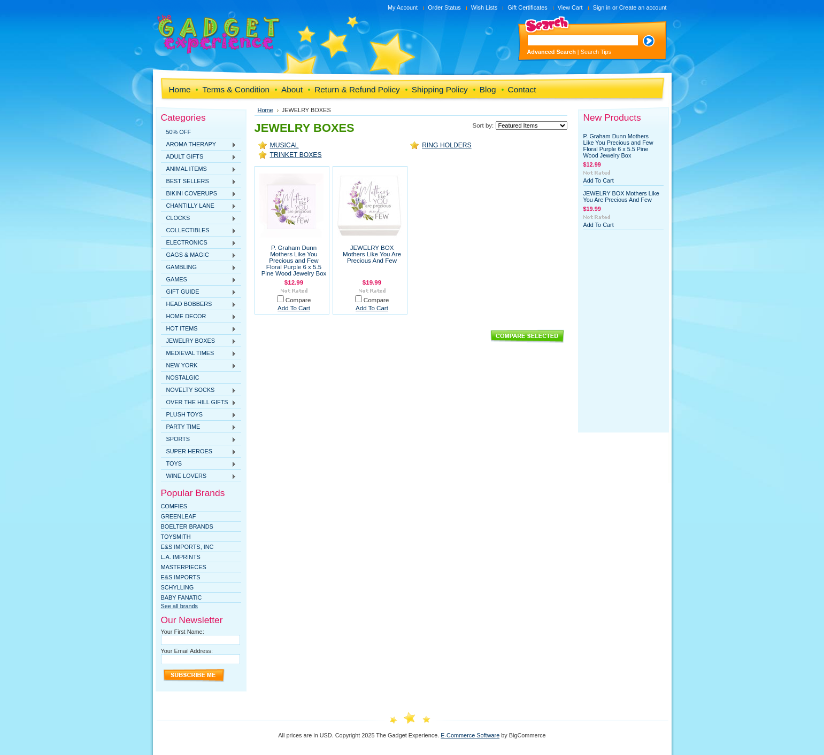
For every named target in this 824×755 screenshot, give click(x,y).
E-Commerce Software (470, 735)
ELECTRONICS (199, 243)
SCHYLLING (177, 587)
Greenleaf (178, 516)
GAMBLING (199, 267)
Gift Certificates (527, 7)
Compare (298, 300)
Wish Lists (484, 7)
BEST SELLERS (199, 181)
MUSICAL (284, 145)
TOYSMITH (176, 536)
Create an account (643, 7)
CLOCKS (199, 218)
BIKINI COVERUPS (199, 194)
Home (265, 110)
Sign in (602, 7)
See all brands (179, 606)
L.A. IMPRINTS (181, 557)
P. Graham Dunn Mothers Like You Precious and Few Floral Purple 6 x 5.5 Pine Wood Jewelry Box (294, 261)
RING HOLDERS (447, 145)
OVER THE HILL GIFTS (199, 402)
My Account (403, 7)
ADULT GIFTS (199, 157)
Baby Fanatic (181, 597)
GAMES (199, 280)
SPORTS (199, 439)
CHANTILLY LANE (199, 206)
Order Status (444, 7)
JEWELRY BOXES (199, 341)
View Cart (570, 7)
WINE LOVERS (199, 476)
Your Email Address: (187, 651)
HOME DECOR (199, 316)
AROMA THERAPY (199, 144)
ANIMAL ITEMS (199, 169)
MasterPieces (183, 567)
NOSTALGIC (182, 377)
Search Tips (596, 52)
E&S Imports (181, 577)
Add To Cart (294, 308)
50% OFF (178, 132)
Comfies (174, 506)
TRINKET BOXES (296, 155)
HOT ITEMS (199, 329)
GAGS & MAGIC (199, 255)
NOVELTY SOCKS (199, 390)
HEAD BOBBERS (199, 304)
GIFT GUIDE (199, 292)
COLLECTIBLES (199, 230)
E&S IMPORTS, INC (187, 547)
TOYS (199, 464)
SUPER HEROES (199, 451)
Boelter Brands (187, 526)
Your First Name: (182, 631)
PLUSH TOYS (199, 415)
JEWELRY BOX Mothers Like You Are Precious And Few (372, 254)
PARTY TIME (199, 427)
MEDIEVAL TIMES (199, 353)
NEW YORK (199, 365)
